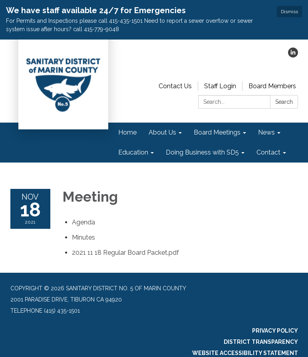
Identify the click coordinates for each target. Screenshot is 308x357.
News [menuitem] (266, 132)
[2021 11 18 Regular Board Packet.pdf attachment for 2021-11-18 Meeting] (125, 252)
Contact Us (175, 86)
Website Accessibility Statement (245, 353)
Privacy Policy (275, 330)
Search (284, 102)
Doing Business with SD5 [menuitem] (202, 152)
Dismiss (289, 11)
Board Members (272, 86)
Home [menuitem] (127, 132)
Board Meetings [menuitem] (217, 132)
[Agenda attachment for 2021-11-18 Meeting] (83, 222)
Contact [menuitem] (268, 152)
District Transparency (261, 342)
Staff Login (220, 86)
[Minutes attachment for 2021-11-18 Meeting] (83, 237)
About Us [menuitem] (162, 132)
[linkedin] (293, 55)
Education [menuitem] (133, 152)
